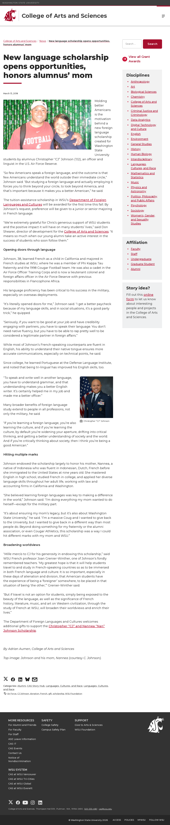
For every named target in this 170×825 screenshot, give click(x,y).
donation (34, 693)
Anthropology (140, 81)
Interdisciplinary (141, 159)
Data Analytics (140, 119)
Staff (134, 254)
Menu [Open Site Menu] (163, 16)
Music (135, 182)
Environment (139, 139)
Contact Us (15, 753)
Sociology (137, 210)
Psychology (139, 205)
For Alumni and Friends (22, 724)
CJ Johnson (23, 693)
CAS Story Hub (36, 685)
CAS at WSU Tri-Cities (21, 778)
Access (117, 820)
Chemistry (138, 96)
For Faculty (14, 729)
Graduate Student (143, 264)
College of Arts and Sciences (86, 231)
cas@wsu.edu (105, 809)
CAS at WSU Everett (20, 788)
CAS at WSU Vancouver (22, 774)
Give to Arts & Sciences (89, 724)
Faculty (135, 249)
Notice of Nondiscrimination (19, 759)
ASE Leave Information (22, 739)
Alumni (21, 685)
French (43, 693)
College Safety (50, 724)
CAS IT (12, 743)
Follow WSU (156, 820)
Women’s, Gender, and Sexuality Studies (143, 219)
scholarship (58, 693)
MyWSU (142, 820)
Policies (129, 820)
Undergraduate (141, 259)
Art (133, 86)
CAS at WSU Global (19, 783)
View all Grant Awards (139, 59)
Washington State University (20, 2)
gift (50, 693)
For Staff (13, 734)
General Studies (141, 144)
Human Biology (141, 154)
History (136, 149)
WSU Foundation (73, 693)
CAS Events (15, 748)
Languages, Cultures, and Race (64, 685)
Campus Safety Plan (53, 729)
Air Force (11, 693)
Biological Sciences (144, 91)
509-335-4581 (90, 809)
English (136, 134)
